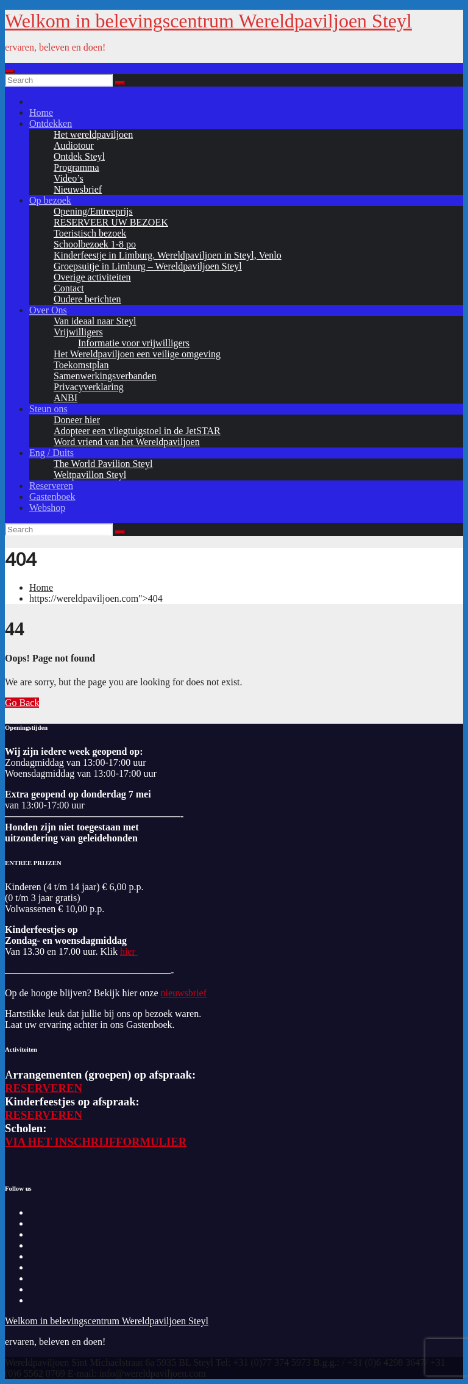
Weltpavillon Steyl (90, 474)
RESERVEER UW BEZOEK (111, 222)
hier (129, 951)
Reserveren (51, 485)
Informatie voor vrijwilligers (134, 343)
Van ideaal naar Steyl (95, 321)
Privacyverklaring (89, 387)
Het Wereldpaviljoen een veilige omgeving (137, 354)
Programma (76, 167)
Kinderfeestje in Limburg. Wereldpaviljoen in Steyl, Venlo (168, 255)
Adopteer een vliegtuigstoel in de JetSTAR (137, 431)
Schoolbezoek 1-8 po (95, 244)
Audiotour (74, 145)
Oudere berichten (87, 299)
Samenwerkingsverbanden (105, 376)
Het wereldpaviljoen (93, 134)
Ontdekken (50, 123)
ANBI (65, 398)
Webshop (47, 507)
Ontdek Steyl (79, 156)
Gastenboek (52, 496)
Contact (69, 288)
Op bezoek (50, 200)
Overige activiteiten (92, 277)
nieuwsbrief (183, 993)
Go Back (22, 702)
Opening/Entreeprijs (93, 211)
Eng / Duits (51, 453)
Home (41, 112)
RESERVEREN (43, 1088)
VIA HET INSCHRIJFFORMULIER (95, 1141)
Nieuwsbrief (78, 189)
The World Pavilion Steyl (103, 463)
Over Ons (48, 310)
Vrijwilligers (78, 332)
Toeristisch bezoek (90, 233)
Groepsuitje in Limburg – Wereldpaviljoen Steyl (148, 266)
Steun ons (48, 409)
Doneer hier (77, 420)
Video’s (68, 178)
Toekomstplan (81, 365)
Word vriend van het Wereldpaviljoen (127, 442)
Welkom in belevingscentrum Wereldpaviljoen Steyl (208, 21)
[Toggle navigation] (10, 71)
